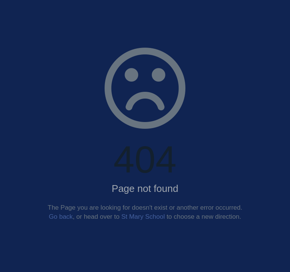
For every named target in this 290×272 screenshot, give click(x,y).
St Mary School (143, 216)
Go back (60, 216)
